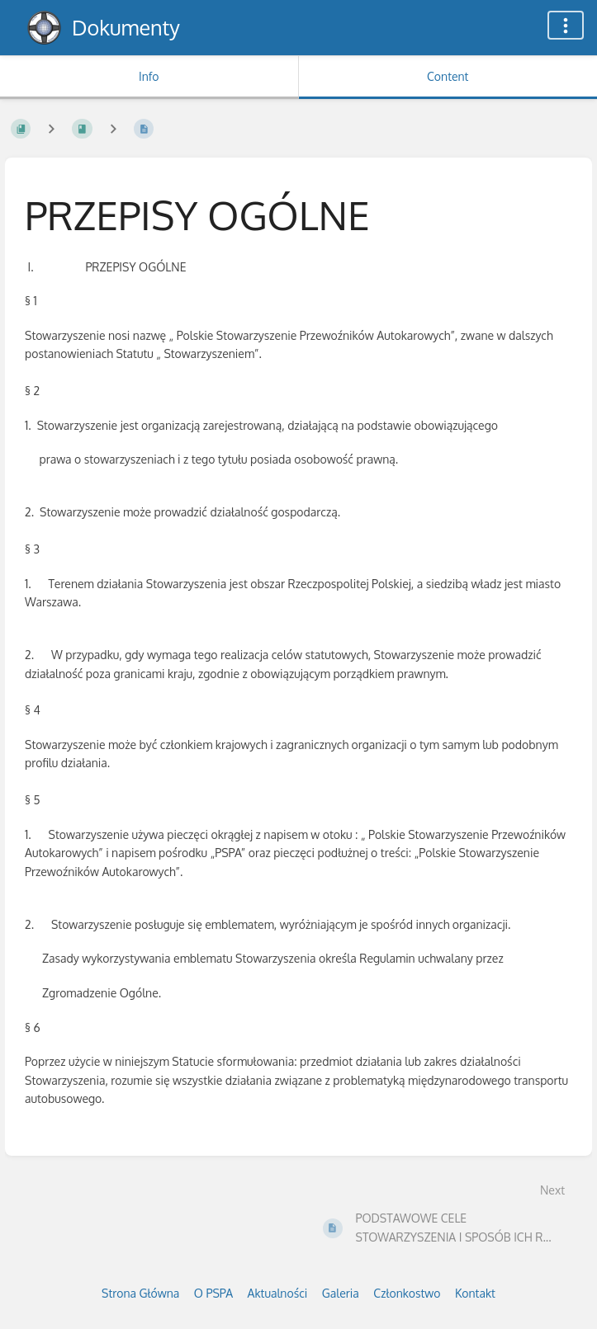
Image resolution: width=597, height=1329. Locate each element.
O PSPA (213, 1293)
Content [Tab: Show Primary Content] (447, 76)
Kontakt (475, 1293)
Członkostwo (406, 1293)
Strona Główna (140, 1293)
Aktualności (278, 1293)
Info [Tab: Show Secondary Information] (149, 76)
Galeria (340, 1293)
